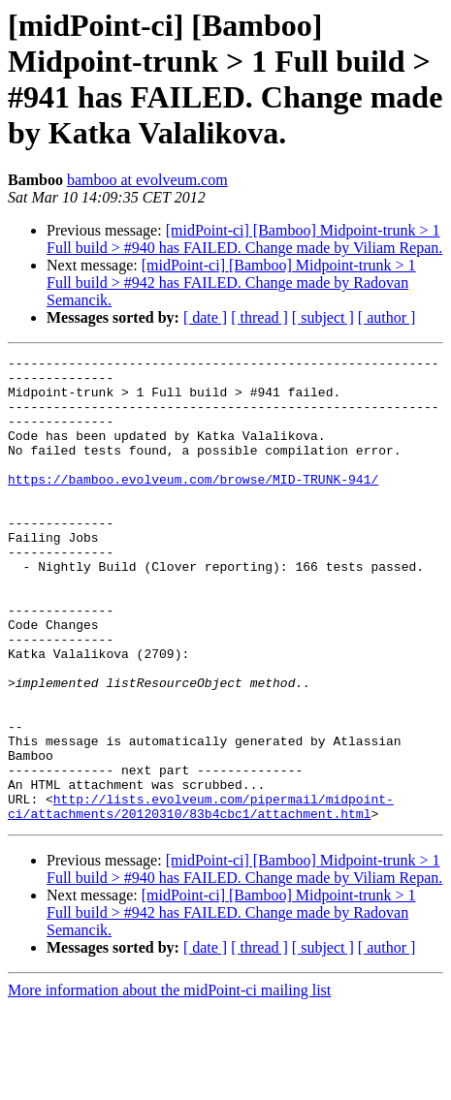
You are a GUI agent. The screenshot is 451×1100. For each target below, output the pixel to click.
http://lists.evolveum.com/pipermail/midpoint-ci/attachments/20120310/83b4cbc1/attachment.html (201, 897)
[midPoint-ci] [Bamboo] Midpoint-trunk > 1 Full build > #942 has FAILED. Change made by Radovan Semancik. (231, 282)
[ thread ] (259, 317)
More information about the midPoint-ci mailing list (169, 1083)
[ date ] (205, 317)
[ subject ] (323, 317)
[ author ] (387, 317)
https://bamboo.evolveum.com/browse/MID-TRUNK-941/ (193, 505)
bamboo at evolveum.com (147, 180)
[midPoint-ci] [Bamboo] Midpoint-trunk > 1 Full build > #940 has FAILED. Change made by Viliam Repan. (244, 239)
